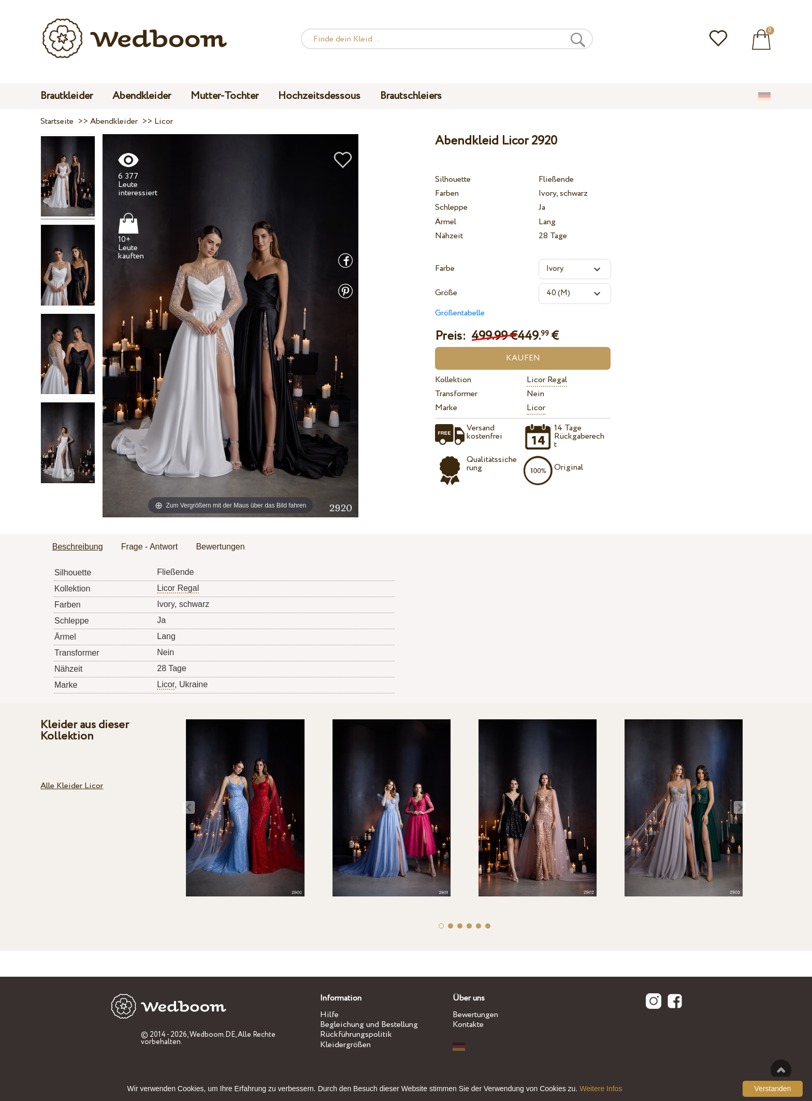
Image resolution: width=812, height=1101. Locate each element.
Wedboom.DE (212, 1035)
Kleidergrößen (345, 1045)
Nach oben (781, 1070)
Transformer (456, 394)
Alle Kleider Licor (71, 786)
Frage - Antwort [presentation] (149, 546)
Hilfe (329, 1015)
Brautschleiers (411, 96)
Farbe (445, 268)
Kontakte (468, 1025)
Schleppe (451, 207)
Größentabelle (460, 313)
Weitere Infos (600, 1088)
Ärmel (445, 222)
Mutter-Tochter (224, 96)
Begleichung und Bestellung (369, 1025)
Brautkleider (66, 96)
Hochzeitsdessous (319, 96)
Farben (447, 193)
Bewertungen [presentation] (220, 546)
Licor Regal (547, 380)
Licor (536, 408)
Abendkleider (141, 96)
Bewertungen (475, 1015)
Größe (446, 293)
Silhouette (453, 179)
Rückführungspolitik (356, 1034)
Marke (446, 408)
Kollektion (453, 380)
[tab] (77, 547)
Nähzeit (449, 236)
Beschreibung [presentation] (77, 546)
